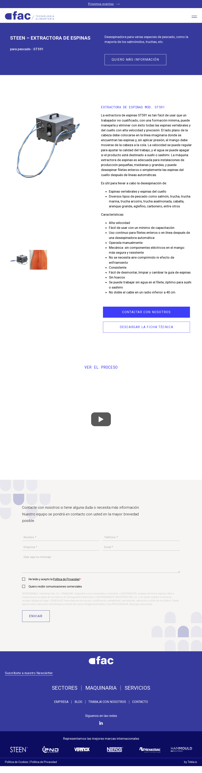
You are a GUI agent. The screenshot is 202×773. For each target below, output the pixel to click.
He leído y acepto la (55, 579)
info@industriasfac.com (97, 604)
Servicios (137, 688)
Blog (78, 701)
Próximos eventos (101, 4)
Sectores (64, 688)
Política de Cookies (16, 762)
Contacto (140, 701)
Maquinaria (101, 688)
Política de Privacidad (66, 579)
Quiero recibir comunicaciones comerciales (55, 586)
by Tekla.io (190, 762)
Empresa (61, 701)
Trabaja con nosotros (107, 701)
